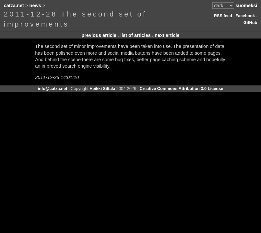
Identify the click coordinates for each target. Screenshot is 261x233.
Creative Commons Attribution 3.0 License (181, 88)
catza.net (14, 5)
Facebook (245, 15)
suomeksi (246, 5)
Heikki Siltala (102, 88)
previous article (98, 35)
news (35, 5)
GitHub (250, 22)
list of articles (135, 35)
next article (167, 35)
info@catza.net (52, 88)
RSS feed (223, 15)
